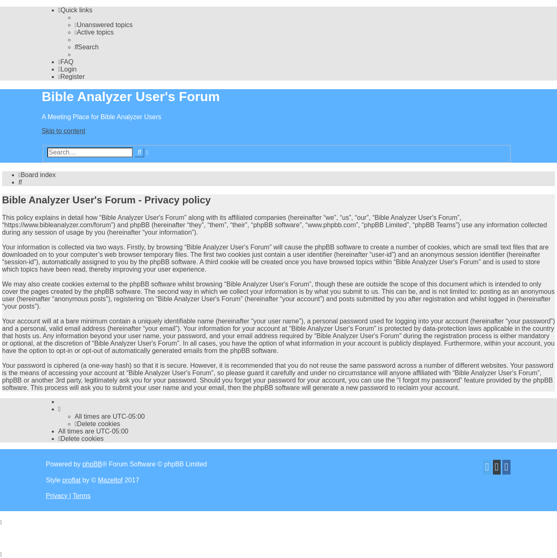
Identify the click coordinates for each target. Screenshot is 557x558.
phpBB (92, 464)
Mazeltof (110, 480)
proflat (71, 480)
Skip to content (64, 130)
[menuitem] (104, 24)
